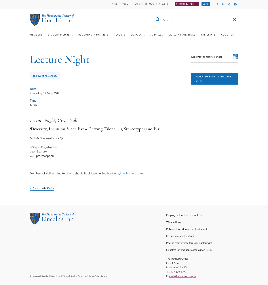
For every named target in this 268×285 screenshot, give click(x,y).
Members (36, 34)
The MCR (149, 4)
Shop (137, 4)
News (114, 4)
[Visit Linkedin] (223, 4)
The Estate (208, 34)
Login (205, 4)
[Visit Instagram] (229, 4)
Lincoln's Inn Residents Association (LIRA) (189, 249)
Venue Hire (164, 4)
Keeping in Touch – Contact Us (184, 215)
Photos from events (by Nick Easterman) (189, 242)
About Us (227, 34)
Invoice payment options (180, 235)
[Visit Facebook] (217, 4)
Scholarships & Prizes (147, 34)
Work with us (173, 222)
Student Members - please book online (213, 78)
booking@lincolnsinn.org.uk (125, 173)
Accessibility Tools (185, 4)
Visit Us (125, 4)
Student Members (60, 34)
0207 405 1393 (177, 271)
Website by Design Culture (96, 276)
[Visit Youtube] (235, 4)
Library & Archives (181, 34)
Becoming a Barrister (94, 34)
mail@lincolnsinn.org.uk (182, 276)
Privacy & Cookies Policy (72, 276)
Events (120, 34)
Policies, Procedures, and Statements (187, 229)
